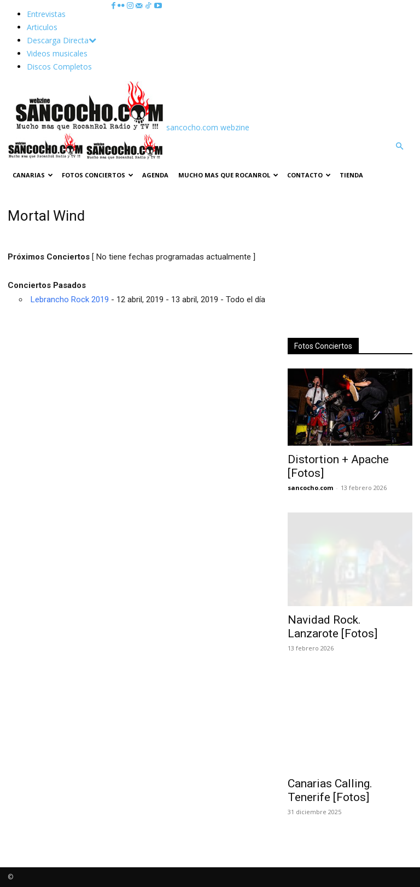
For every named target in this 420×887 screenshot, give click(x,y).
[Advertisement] (350, 262)
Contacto (309, 175)
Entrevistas (46, 14)
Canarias (33, 175)
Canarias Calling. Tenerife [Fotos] (330, 790)
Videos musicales (57, 53)
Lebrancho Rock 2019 (70, 299)
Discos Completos (59, 66)
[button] (399, 146)
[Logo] (47, 156)
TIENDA (351, 175)
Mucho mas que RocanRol (228, 175)
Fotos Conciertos (97, 175)
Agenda (155, 175)
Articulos (42, 27)
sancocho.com (310, 487)
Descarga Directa (61, 40)
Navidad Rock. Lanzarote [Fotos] (332, 626)
